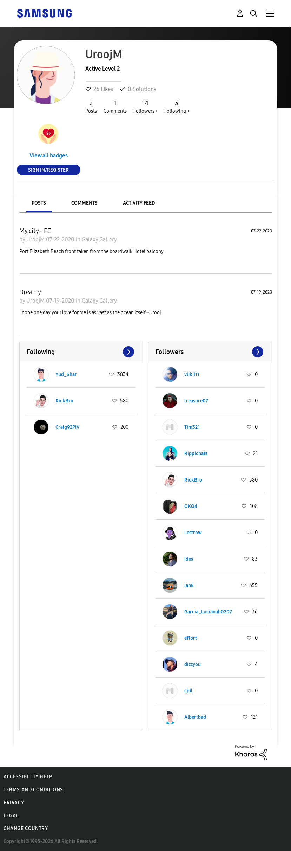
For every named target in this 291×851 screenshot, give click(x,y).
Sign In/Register (48, 170)
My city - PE (35, 231)
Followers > (145, 106)
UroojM (36, 239)
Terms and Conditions (33, 790)
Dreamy (30, 292)
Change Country (26, 828)
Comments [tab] (84, 203)
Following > (176, 106)
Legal (11, 816)
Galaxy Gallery (99, 239)
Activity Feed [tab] (139, 203)
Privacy (14, 803)
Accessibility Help (28, 777)
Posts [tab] (39, 203)
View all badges (48, 155)
